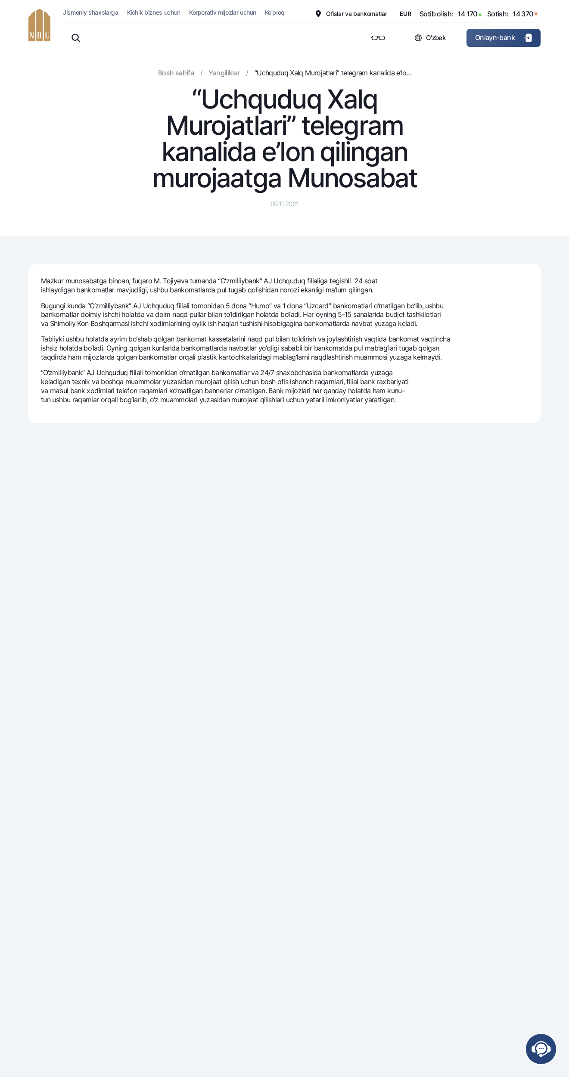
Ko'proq (275, 12)
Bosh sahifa (176, 72)
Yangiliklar (223, 72)
